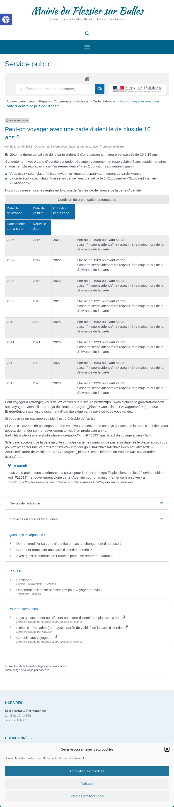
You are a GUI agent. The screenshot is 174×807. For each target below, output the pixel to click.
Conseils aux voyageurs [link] (36, 638)
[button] (167, 749)
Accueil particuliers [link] (21, 101)
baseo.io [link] (44, 670)
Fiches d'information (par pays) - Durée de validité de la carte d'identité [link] (72, 628)
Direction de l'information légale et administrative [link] (37, 666)
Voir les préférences (87, 796)
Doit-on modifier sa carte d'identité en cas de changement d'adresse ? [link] (68, 543)
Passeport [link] (24, 580)
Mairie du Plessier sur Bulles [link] (87, 10)
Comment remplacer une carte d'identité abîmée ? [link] (54, 550)
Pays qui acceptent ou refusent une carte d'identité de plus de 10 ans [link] (70, 618)
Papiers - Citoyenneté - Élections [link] (64, 101)
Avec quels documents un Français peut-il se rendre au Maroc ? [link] (64, 556)
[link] (6, 19)
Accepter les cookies (87, 771)
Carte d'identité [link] (104, 101)
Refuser (87, 784)
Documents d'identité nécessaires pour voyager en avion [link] (59, 590)
